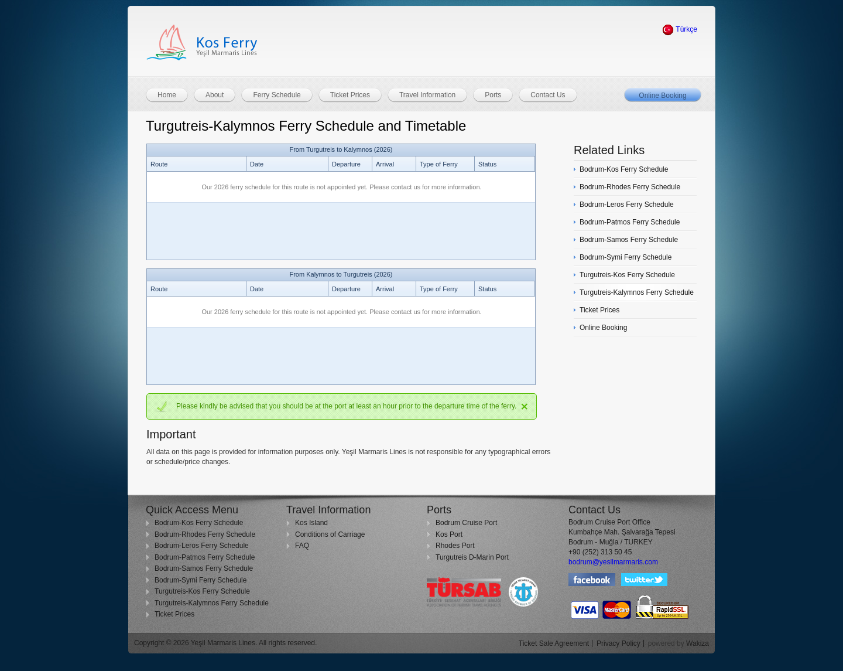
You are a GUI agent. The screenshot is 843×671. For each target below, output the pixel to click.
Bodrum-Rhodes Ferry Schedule (205, 534)
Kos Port (449, 534)
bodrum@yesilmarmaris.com (613, 562)
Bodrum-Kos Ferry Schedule (199, 523)
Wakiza (697, 643)
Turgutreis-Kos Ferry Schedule (202, 591)
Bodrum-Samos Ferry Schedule (204, 568)
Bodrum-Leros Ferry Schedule (202, 545)
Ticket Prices (174, 614)
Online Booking (662, 95)
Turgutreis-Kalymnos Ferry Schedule (212, 603)
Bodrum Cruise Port (466, 523)
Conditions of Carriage (330, 534)
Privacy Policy (618, 643)
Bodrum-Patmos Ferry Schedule (205, 557)
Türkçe (679, 29)
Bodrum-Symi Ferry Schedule (200, 580)
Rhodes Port (455, 545)
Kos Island (311, 523)
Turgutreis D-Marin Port (472, 557)
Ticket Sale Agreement (554, 643)
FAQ (302, 545)
